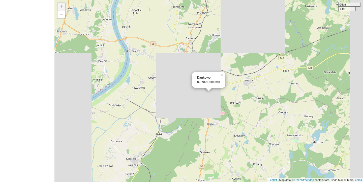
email (358, 179)
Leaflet (273, 179)
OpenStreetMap (304, 179)
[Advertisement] (27, 91)
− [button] (61, 14)
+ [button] (61, 7)
